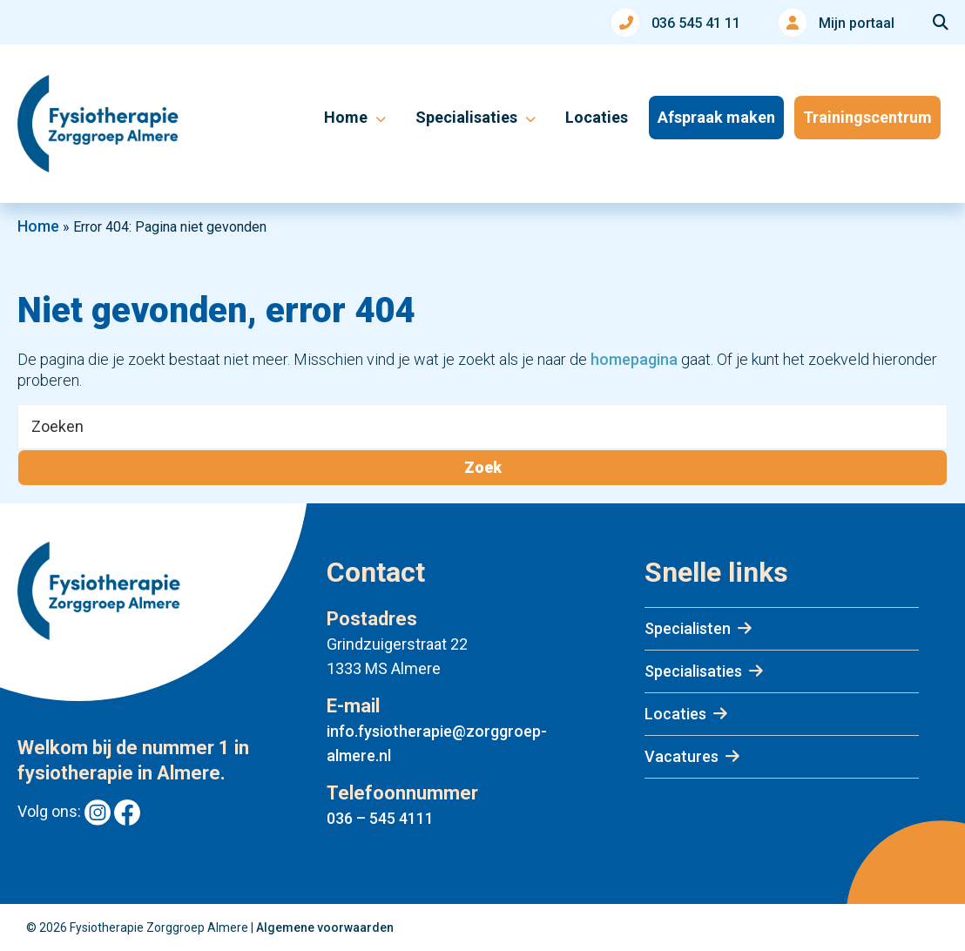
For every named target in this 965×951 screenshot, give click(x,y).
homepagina (634, 359)
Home (38, 226)
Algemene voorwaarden (325, 927)
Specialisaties (693, 671)
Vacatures (681, 756)
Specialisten (687, 628)
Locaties (675, 714)
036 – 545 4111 (380, 818)
